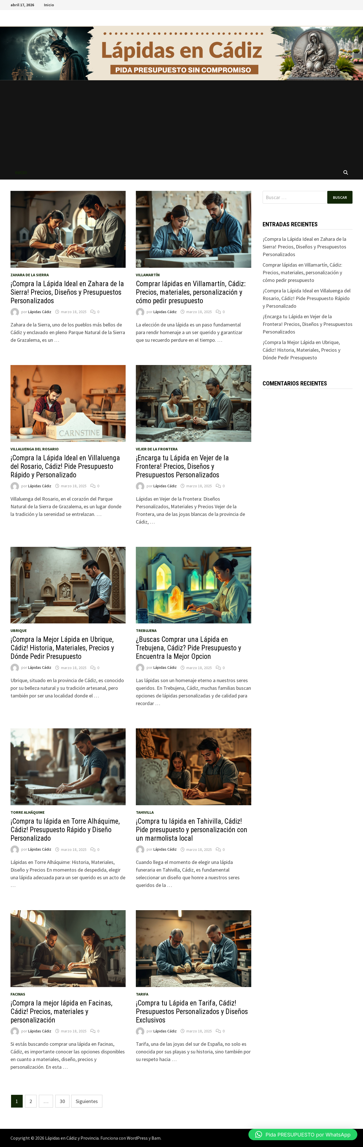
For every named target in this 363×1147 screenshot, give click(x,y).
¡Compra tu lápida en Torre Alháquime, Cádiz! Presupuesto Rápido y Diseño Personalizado (65, 829)
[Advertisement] (181, 123)
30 (62, 1101)
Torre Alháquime (27, 812)
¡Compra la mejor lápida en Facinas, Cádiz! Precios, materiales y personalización (61, 1011)
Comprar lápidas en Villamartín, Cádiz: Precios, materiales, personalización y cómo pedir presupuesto (191, 292)
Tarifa (142, 994)
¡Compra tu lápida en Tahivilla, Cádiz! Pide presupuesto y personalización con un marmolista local (191, 829)
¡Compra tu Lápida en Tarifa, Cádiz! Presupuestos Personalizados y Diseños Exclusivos (192, 1011)
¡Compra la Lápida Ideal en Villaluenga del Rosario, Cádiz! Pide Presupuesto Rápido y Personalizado (65, 466)
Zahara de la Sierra (29, 274)
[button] (302, 1134)
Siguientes (87, 1101)
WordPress (137, 1138)
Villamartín (148, 274)
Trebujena (146, 630)
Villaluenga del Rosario (34, 449)
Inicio (49, 4)
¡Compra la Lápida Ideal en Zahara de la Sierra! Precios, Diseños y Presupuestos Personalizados (67, 292)
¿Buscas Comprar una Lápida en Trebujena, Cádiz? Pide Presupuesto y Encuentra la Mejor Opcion (188, 648)
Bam (156, 1138)
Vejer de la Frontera (157, 449)
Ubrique (18, 630)
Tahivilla (145, 812)
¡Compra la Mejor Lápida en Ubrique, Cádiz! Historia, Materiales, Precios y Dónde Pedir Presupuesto (62, 648)
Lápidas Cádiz (39, 311)
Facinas (17, 994)
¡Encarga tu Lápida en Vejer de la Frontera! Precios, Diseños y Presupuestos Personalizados (182, 466)
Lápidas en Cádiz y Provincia (72, 1138)
